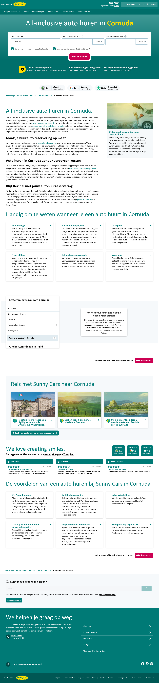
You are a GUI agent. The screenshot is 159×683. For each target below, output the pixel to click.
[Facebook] (142, 663)
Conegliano (33, 330)
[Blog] (151, 663)
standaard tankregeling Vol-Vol (83, 168)
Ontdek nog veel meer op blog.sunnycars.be (34, 433)
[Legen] (58, 41)
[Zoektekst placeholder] (74, 588)
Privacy (95, 678)
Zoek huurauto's (79, 56)
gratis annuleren (84, 199)
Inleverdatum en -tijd (115, 36)
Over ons (140, 678)
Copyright (120, 678)
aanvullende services (47, 143)
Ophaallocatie (17, 36)
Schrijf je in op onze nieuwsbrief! (26, 664)
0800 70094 (16, 635)
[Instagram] (147, 663)
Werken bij (150, 678)
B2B (128, 678)
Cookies (103, 678)
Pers (133, 678)
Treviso (33, 319)
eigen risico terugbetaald (42, 123)
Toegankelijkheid (83, 678)
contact (116, 6)
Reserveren (143, 360)
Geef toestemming (14, 600)
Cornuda (33, 309)
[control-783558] (77, 41)
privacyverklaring (107, 595)
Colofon (111, 678)
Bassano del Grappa (33, 314)
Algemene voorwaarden (65, 678)
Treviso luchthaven (33, 325)
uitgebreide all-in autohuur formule (48, 126)
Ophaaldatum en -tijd (72, 36)
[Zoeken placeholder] (147, 588)
